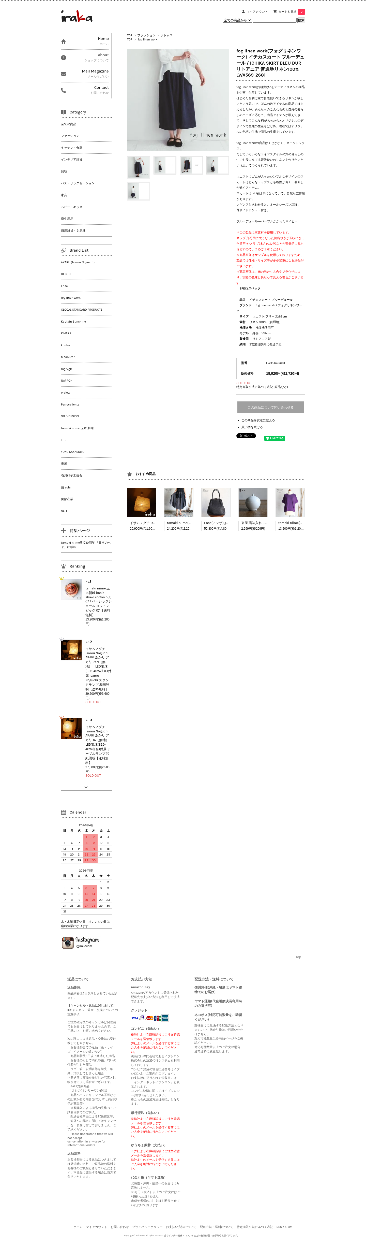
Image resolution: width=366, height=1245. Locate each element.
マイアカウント (257, 11)
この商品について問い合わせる (271, 407)
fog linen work (147, 39)
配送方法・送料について (216, 1227)
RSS (279, 1227)
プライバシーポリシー (147, 1227)
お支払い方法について (181, 1227)
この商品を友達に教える (258, 420)
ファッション (146, 35)
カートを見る (291, 11)
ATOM (288, 1227)
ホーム (78, 1227)
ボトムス (166, 35)
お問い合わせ (120, 1227)
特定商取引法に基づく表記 (255, 1227)
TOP (129, 35)
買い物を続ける (252, 427)
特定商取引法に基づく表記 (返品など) (262, 387)
